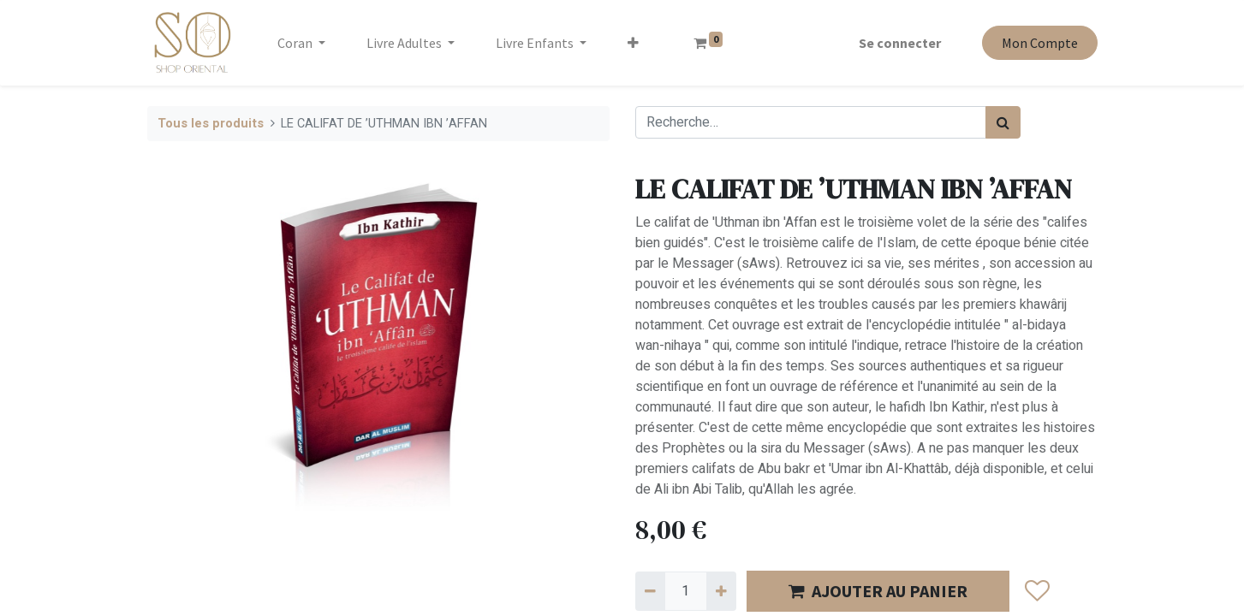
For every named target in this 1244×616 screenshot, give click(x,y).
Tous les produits (211, 124)
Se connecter (900, 42)
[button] (633, 43)
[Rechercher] (1003, 122)
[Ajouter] (721, 591)
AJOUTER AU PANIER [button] (878, 590)
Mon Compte (1040, 42)
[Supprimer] (650, 591)
